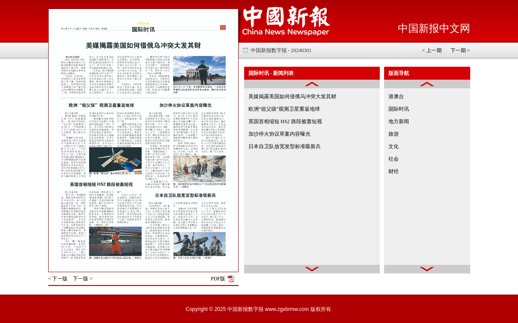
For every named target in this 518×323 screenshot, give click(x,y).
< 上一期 (432, 50)
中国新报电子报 (286, 21)
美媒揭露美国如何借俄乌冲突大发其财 (292, 96)
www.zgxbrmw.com (287, 309)
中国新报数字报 (245, 309)
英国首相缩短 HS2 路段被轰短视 (285, 121)
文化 (393, 146)
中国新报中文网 (434, 28)
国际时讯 (398, 109)
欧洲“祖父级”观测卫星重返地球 (284, 109)
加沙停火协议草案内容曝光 (279, 134)
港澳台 (396, 96)
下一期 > (460, 50)
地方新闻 (398, 121)
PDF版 (218, 279)
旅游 (393, 134)
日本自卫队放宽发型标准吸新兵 (284, 146)
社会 (393, 159)
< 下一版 (58, 279)
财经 (393, 171)
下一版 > (83, 279)
